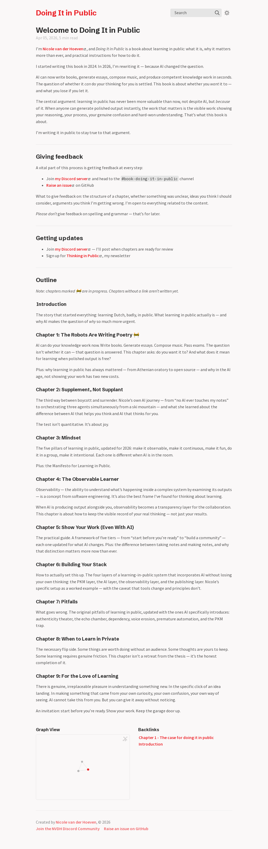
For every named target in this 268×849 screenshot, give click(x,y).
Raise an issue (60, 185)
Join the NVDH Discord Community (68, 828)
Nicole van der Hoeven (64, 48)
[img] (217, 12)
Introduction (51, 304)
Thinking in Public (84, 255)
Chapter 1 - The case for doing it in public (176, 737)
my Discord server (72, 178)
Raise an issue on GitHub (126, 828)
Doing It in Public (66, 12)
